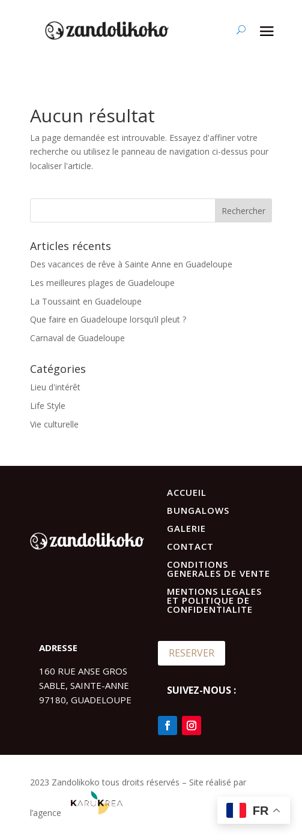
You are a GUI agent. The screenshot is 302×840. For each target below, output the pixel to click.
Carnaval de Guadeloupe (77, 338)
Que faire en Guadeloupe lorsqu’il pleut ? (108, 319)
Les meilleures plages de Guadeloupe (102, 282)
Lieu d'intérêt (55, 387)
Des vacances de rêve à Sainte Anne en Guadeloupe (131, 264)
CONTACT (190, 546)
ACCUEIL (187, 492)
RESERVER (191, 653)
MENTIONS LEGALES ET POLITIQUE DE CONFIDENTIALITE (214, 600)
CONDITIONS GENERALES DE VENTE (218, 568)
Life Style (47, 405)
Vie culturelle (54, 424)
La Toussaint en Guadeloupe (86, 301)
